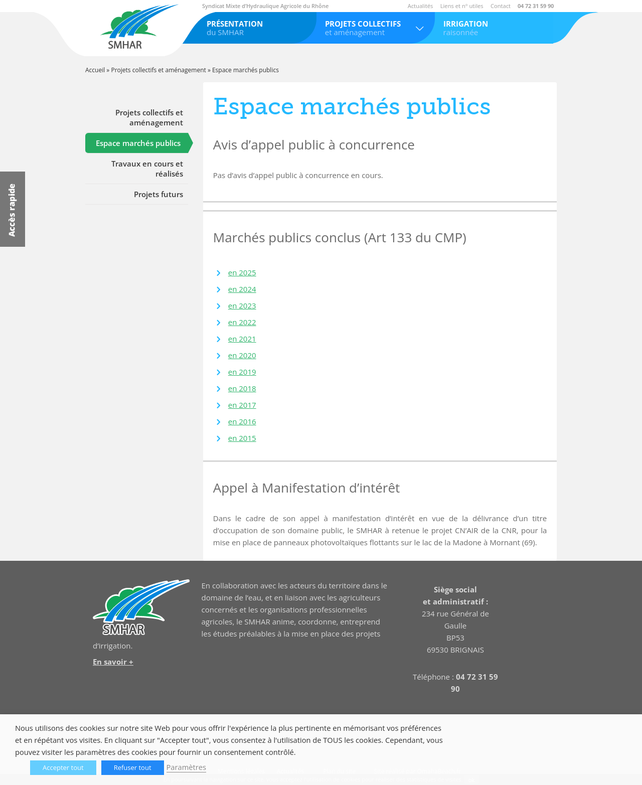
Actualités (420, 6)
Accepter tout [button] (63, 767)
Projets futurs (158, 194)
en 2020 (242, 355)
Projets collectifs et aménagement (158, 70)
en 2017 (242, 405)
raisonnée (494, 28)
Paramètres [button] (186, 767)
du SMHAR (257, 28)
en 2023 (242, 305)
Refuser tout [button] (132, 767)
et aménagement (376, 28)
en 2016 (242, 421)
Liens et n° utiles (462, 6)
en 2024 (242, 289)
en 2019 (242, 372)
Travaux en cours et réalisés (147, 169)
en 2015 (242, 438)
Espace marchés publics (138, 143)
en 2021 (242, 339)
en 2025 (242, 272)
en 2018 (242, 388)
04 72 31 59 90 (536, 6)
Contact (501, 6)
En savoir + (113, 662)
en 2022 (242, 322)
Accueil (95, 70)
